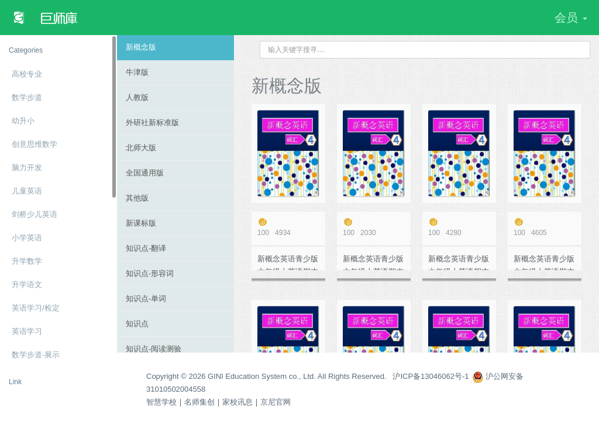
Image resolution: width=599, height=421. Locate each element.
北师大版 (141, 147)
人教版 (137, 97)
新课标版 (141, 223)
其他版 (137, 198)
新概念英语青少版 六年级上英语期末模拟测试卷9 (544, 262)
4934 (288, 227)
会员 (571, 17)
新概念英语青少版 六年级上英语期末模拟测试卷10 (287, 262)
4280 (459, 227)
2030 (374, 227)
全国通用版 (145, 172)
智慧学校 (161, 402)
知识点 (137, 323)
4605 (545, 227)
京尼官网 (275, 402)
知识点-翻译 (146, 248)
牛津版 (137, 72)
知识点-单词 (146, 298)
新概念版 (141, 47)
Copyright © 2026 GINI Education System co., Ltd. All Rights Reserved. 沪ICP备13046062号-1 (307, 376)
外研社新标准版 (152, 122)
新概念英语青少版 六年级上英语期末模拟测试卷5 (458, 262)
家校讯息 (237, 402)
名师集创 (199, 402)
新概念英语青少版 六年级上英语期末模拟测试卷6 (373, 262)
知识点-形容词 (150, 273)
